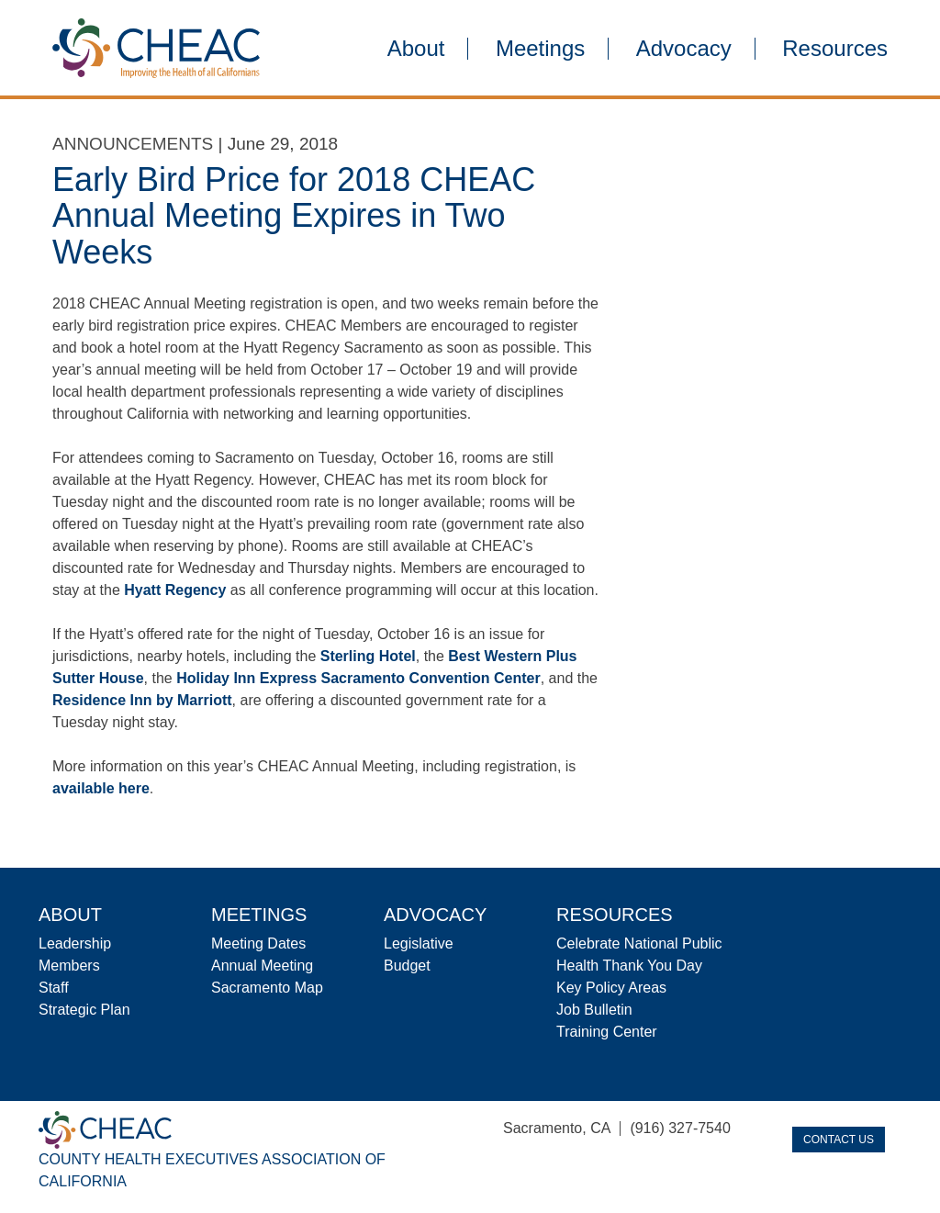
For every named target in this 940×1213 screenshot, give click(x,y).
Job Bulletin (594, 1009)
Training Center (606, 1031)
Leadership (75, 943)
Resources (835, 49)
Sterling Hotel (368, 656)
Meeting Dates (258, 943)
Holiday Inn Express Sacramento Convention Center (358, 678)
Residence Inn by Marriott (142, 700)
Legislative (418, 943)
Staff (54, 987)
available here (101, 788)
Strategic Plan (84, 1009)
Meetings (540, 49)
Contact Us (838, 1139)
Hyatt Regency (175, 590)
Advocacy (684, 49)
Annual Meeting (262, 965)
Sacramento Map (267, 987)
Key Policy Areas (611, 987)
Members (69, 965)
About (416, 49)
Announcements (132, 143)
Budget (407, 965)
